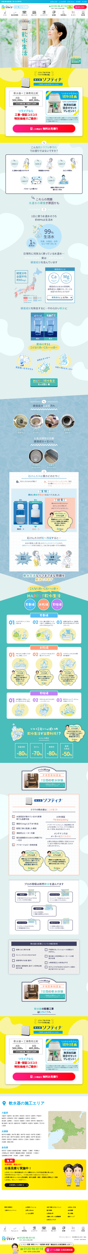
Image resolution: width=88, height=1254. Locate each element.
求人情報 (84, 1)
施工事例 (49, 1210)
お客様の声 (50, 1213)
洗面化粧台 (63, 13)
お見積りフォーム (31, 1207)
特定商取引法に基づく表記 (79, 1237)
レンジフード (44, 13)
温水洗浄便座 (14, 13)
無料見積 (80, 7)
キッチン (73, 13)
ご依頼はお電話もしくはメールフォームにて (52, 784)
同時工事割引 (8, 1207)
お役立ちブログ (51, 1219)
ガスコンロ (24, 13)
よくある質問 (62, 1)
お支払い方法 (53, 1)
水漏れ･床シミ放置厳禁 (54, 1216)
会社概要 (78, 1)
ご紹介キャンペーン (10, 1210)
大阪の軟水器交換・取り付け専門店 (11, 1)
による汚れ (60, 297)
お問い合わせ (70, 1)
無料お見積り (44, 128)
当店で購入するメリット (21, 7)
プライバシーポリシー (65, 1237)
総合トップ (71, 1216)
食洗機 (54, 13)
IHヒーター (34, 13)
